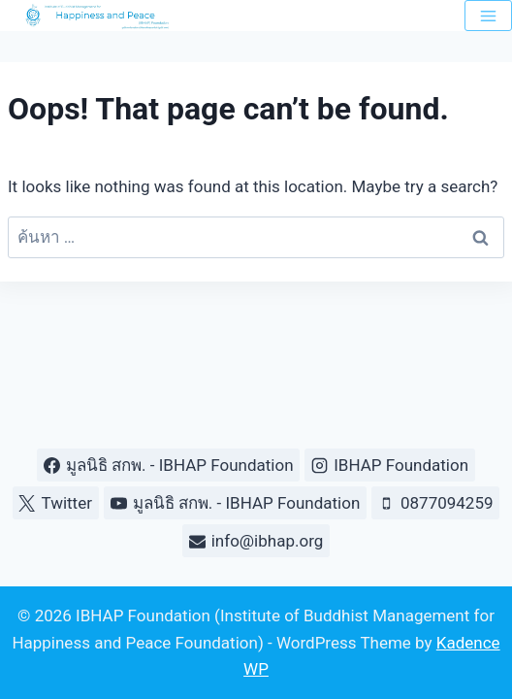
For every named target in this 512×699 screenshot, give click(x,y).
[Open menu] (488, 15)
